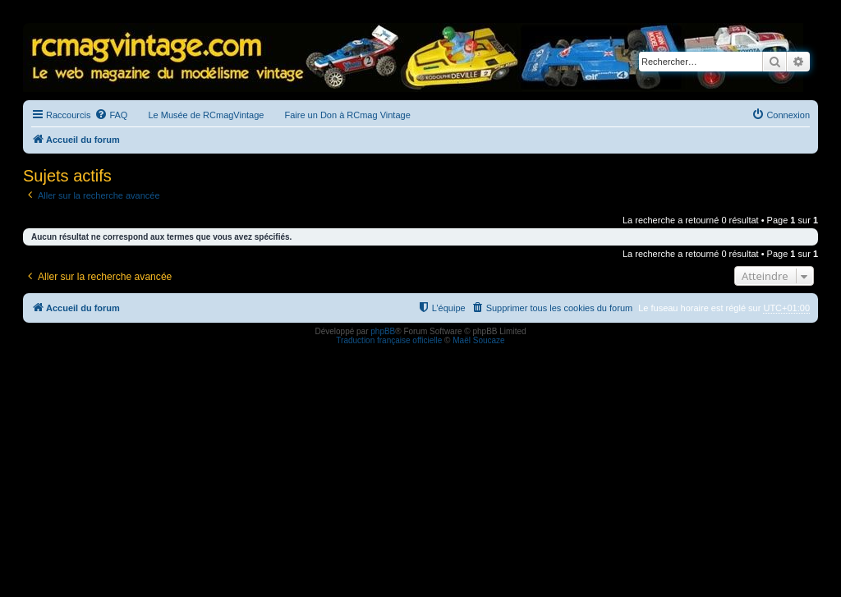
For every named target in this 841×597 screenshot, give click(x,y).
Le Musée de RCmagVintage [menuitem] (206, 115)
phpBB (382, 331)
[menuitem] (110, 115)
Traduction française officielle (389, 340)
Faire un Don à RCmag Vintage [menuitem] (347, 115)
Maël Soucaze (478, 340)
